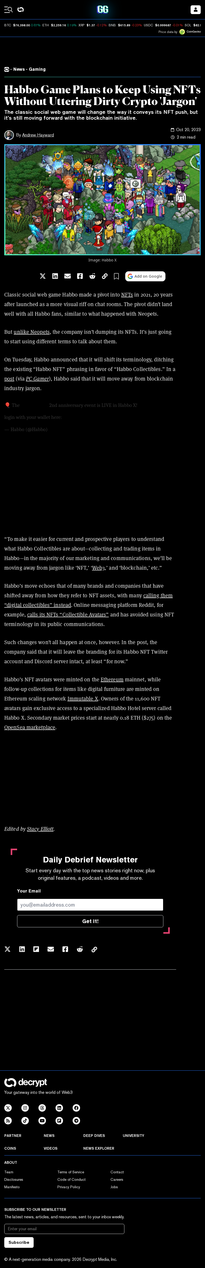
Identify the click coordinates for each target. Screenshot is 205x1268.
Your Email (29, 891)
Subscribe (19, 1242)
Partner (12, 1135)
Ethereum (112, 679)
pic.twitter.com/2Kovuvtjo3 (145, 417)
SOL (188, 25)
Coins (10, 1148)
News (49, 1135)
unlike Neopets (31, 331)
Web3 (98, 567)
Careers (117, 1179)
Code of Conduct (71, 1179)
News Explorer (98, 1148)
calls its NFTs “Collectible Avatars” (68, 614)
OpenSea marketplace (29, 727)
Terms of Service (70, 1172)
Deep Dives (94, 1135)
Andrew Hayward (38, 134)
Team (8, 1172)
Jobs (114, 1187)
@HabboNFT (34, 405)
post (9, 378)
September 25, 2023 (69, 429)
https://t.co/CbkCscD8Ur (89, 417)
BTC (7, 25)
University (133, 1135)
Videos (50, 1148)
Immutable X (83, 698)
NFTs (127, 294)
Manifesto (12, 1187)
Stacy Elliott (40, 828)
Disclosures (13, 1179)
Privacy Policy (68, 1187)
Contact (117, 1172)
